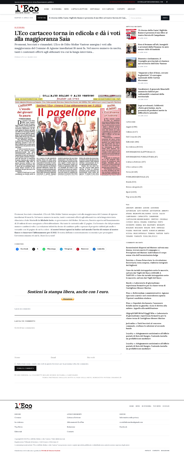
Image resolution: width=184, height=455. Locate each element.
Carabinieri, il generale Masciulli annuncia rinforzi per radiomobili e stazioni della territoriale (153, 93)
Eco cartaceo (108, 9)
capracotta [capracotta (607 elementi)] (143, 216)
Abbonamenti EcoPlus (75, 422)
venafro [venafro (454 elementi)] (129, 236)
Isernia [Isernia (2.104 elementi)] (139, 225)
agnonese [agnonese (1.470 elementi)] (155, 208)
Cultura (129, 132)
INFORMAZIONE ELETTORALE (139, 152)
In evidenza (56, 9)
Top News (157, 406)
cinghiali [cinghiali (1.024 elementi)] (164, 219)
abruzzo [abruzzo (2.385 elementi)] (138, 208)
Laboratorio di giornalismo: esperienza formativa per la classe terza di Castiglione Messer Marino (146, 285)
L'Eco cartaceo (132, 167)
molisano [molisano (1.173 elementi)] (139, 228)
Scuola (128, 182)
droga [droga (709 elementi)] (136, 222)
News (66, 9)
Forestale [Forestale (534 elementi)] (152, 222)
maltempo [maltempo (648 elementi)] (151, 225)
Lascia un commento (23, 309)
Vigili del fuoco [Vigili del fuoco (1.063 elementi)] (150, 236)
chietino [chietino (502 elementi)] (155, 219)
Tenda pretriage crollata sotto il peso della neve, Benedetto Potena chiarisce (81, 377)
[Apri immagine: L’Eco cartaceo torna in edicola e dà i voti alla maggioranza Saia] (68, 135)
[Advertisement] (68, 78)
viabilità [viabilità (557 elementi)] (138, 236)
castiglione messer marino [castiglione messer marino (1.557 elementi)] (138, 219)
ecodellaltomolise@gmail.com (131, 422)
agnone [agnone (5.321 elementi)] (146, 208)
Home (46, 9)
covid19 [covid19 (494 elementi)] (129, 222)
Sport (128, 192)
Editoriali (18, 432)
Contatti (121, 9)
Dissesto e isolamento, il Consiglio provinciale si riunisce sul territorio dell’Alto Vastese (153, 61)
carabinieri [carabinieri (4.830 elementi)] (154, 216)
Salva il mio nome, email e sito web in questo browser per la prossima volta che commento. (53, 364)
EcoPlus (166, 406)
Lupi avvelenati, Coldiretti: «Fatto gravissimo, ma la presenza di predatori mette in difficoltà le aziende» (152, 109)
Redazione (71, 427)
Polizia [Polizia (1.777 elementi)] (129, 230)
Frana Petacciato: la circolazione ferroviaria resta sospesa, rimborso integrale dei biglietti (147, 263)
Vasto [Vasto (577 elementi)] (166, 233)
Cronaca (18, 417)
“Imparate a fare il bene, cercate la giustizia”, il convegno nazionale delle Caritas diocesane (153, 76)
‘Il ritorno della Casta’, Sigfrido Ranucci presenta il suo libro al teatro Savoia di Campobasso (152, 32)
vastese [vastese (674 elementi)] (159, 233)
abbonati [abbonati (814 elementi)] (130, 208)
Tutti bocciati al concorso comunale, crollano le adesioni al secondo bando (145, 326)
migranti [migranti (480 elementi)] (161, 225)
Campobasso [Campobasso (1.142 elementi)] (131, 216)
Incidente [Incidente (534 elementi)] (130, 225)
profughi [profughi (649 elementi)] (137, 230)
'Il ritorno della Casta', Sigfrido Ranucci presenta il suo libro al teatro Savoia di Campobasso (88, 18)
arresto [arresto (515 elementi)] (165, 211)
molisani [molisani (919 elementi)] (130, 228)
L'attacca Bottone (79, 9)
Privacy (148, 450)
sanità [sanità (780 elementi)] (145, 230)
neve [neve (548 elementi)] (153, 228)
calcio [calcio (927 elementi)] (162, 213)
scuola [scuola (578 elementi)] (129, 233)
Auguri (128, 127)
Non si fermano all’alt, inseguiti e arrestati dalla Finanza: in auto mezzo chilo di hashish (153, 46)
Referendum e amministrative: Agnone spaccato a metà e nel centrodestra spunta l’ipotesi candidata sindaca (147, 295)
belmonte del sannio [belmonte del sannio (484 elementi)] (142, 213)
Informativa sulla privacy (129, 417)
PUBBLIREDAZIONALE (135, 177)
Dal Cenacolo (131, 137)
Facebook (123, 427)
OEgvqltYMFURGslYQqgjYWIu (140, 313)
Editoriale (95, 9)
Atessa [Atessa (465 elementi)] (129, 213)
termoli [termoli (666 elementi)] (151, 233)
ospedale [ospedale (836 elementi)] (161, 228)
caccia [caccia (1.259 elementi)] (155, 213)
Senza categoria (133, 187)
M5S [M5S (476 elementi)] (144, 225)
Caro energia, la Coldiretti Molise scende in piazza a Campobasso (46, 375)
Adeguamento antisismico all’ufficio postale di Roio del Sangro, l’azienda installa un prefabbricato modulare (147, 336)
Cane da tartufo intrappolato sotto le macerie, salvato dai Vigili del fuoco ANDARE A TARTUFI (147, 273)
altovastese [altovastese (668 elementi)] (155, 211)
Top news (130, 197)
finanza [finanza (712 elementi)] (143, 222)
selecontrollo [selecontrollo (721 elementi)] (140, 233)
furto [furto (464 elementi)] (160, 222)
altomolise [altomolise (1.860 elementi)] (131, 211)
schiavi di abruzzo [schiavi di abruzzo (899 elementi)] (157, 230)
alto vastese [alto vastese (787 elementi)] (142, 211)
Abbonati (131, 9)
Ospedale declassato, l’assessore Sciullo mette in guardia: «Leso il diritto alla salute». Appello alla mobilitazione (146, 305)
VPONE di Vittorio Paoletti (50, 450)
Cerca (165, 18)
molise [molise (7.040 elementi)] (147, 228)
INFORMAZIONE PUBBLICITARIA (140, 157)
